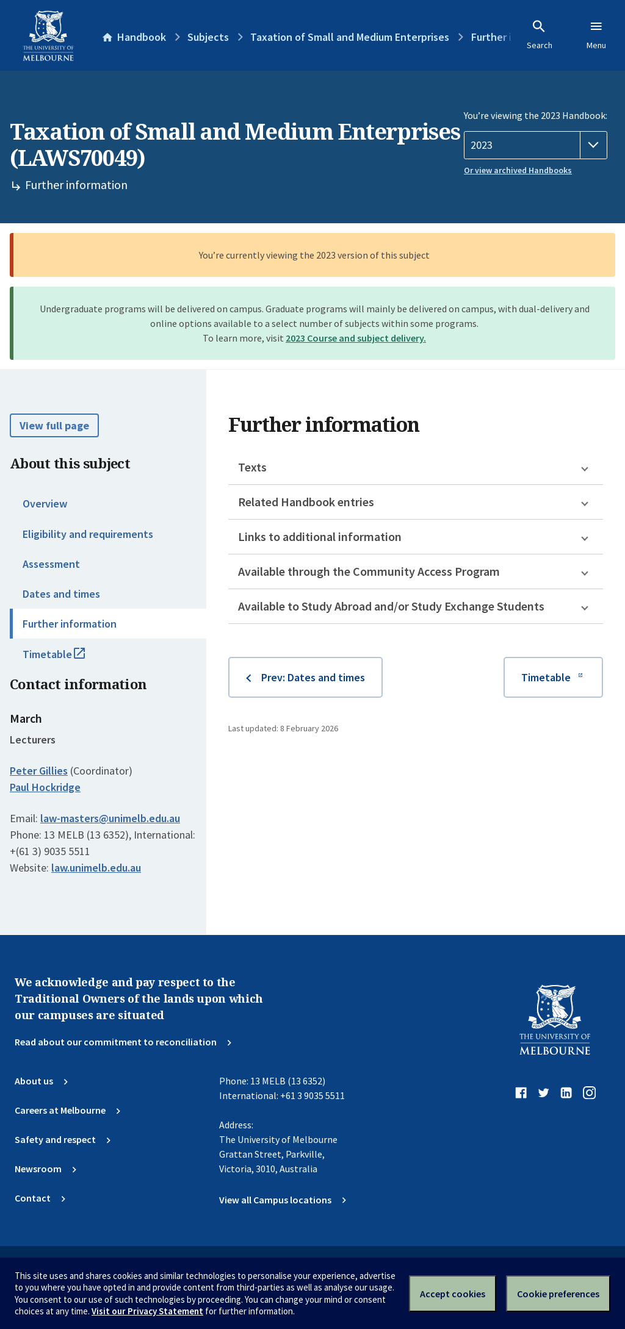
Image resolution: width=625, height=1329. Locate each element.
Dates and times (61, 594)
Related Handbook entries (306, 501)
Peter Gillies (39, 771)
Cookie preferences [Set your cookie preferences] (558, 1294)
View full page (54, 425)
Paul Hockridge (45, 787)
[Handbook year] (535, 145)
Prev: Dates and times (313, 677)
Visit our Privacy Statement (147, 1311)
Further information (70, 624)
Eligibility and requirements (88, 534)
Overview (45, 503)
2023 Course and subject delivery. (356, 338)
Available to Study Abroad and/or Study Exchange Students (391, 606)
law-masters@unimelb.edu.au (110, 818)
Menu (596, 35)
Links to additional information (320, 536)
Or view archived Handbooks (518, 170)
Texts (252, 467)
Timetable (67, 659)
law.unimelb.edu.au (96, 868)
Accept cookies (452, 1294)
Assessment (51, 564)
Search (539, 35)
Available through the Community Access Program (369, 571)
